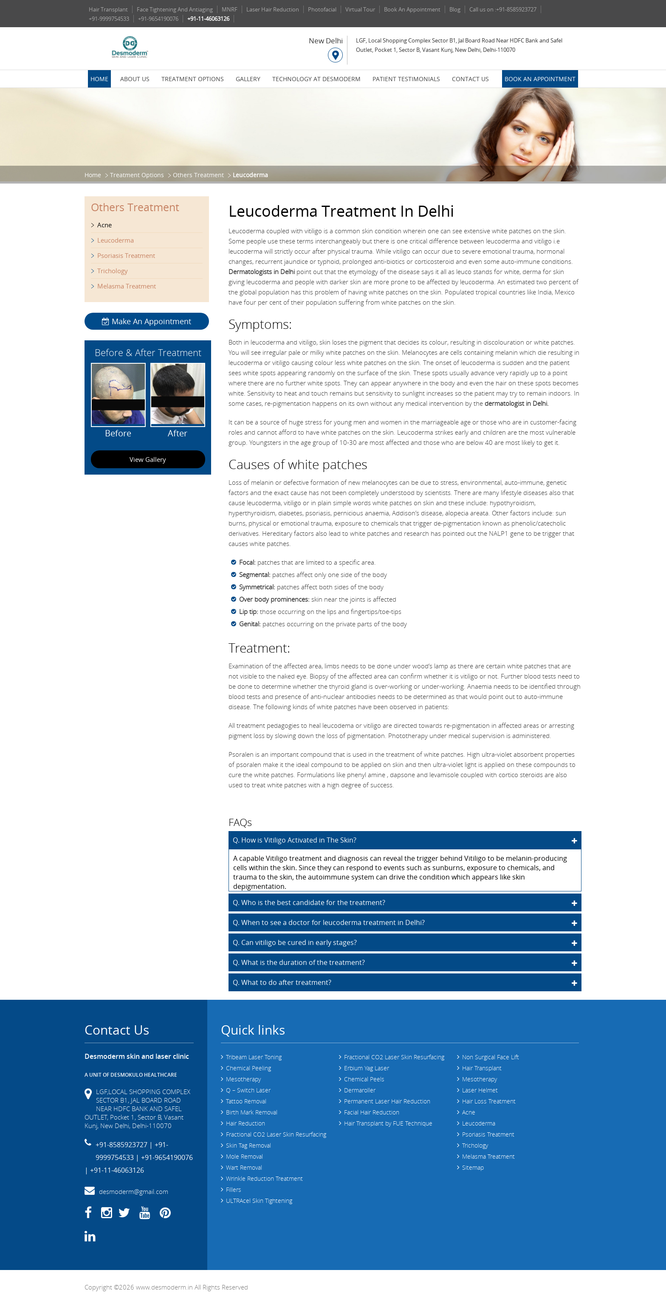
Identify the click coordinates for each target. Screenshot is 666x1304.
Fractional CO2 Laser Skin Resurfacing (276, 1134)
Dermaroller (359, 1090)
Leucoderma (115, 240)
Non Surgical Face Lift (490, 1057)
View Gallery (148, 459)
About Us (135, 79)
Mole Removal (244, 1156)
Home (99, 79)
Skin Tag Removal (248, 1145)
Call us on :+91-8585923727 (502, 9)
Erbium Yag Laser (366, 1068)
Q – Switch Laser (248, 1090)
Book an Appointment (540, 79)
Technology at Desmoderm (316, 79)
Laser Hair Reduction (272, 9)
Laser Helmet (480, 1090)
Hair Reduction (245, 1123)
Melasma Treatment (126, 286)
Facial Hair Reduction (371, 1112)
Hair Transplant (108, 9)
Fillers (233, 1189)
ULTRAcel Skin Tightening (259, 1201)
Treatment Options (192, 79)
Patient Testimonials (406, 79)
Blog (454, 9)
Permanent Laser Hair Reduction (387, 1101)
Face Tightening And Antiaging (175, 9)
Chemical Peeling (248, 1068)
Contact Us (470, 79)
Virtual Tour (360, 9)
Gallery (248, 79)
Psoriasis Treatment (126, 255)
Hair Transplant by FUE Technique (388, 1123)
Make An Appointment (146, 321)
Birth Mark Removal (251, 1112)
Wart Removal (244, 1167)
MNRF (229, 9)
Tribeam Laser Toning (254, 1057)
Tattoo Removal (246, 1101)
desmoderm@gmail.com (133, 1191)
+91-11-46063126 (208, 19)
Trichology (112, 270)
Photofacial (322, 9)
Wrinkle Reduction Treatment (264, 1178)
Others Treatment (198, 175)
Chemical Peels (364, 1079)
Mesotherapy (243, 1079)
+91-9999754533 (109, 19)
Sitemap (473, 1167)
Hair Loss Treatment (489, 1101)
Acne (104, 225)
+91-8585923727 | (124, 1144)
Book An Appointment (412, 9)
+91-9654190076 (158, 19)
